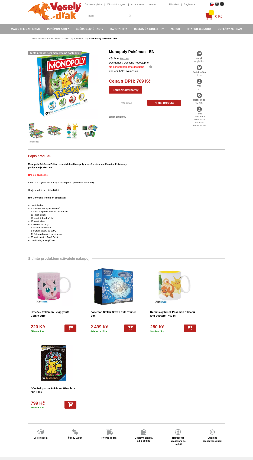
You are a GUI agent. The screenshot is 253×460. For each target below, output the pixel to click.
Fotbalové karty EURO (135, 443)
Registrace (189, 4)
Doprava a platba (93, 4)
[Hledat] (130, 16)
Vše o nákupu (83, 415)
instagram (181, 418)
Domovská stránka (40, 38)
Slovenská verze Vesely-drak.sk (192, 448)
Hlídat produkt (164, 102)
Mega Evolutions (132, 447)
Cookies (80, 411)
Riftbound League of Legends (139, 452)
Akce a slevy (137, 4)
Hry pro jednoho (199, 29)
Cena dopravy (117, 116)
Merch (175, 29)
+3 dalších (33, 141)
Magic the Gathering (25, 29)
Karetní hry (118, 29)
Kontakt (153, 4)
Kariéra (79, 424)
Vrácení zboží (83, 420)
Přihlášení (174, 4)
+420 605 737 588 (185, 396)
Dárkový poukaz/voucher (88, 406)
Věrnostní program (116, 4)
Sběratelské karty (89, 29)
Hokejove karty (131, 406)
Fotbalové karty (131, 434)
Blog (78, 429)
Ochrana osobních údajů (88, 434)
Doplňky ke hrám (230, 29)
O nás (79, 402)
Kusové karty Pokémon (135, 438)
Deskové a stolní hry (149, 29)
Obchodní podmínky (86, 397)
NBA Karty (129, 420)
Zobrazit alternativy (126, 89)
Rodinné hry (82, 38)
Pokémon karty (58, 29)
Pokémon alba (131, 402)
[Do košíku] (61, 328)
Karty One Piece (132, 429)
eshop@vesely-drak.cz (187, 402)
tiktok (178, 423)
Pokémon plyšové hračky (136, 424)
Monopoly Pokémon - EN (103, 38)
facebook (180, 407)
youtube (180, 413)
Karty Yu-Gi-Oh (131, 415)
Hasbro (124, 58)
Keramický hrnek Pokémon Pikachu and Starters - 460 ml (149, 315)
